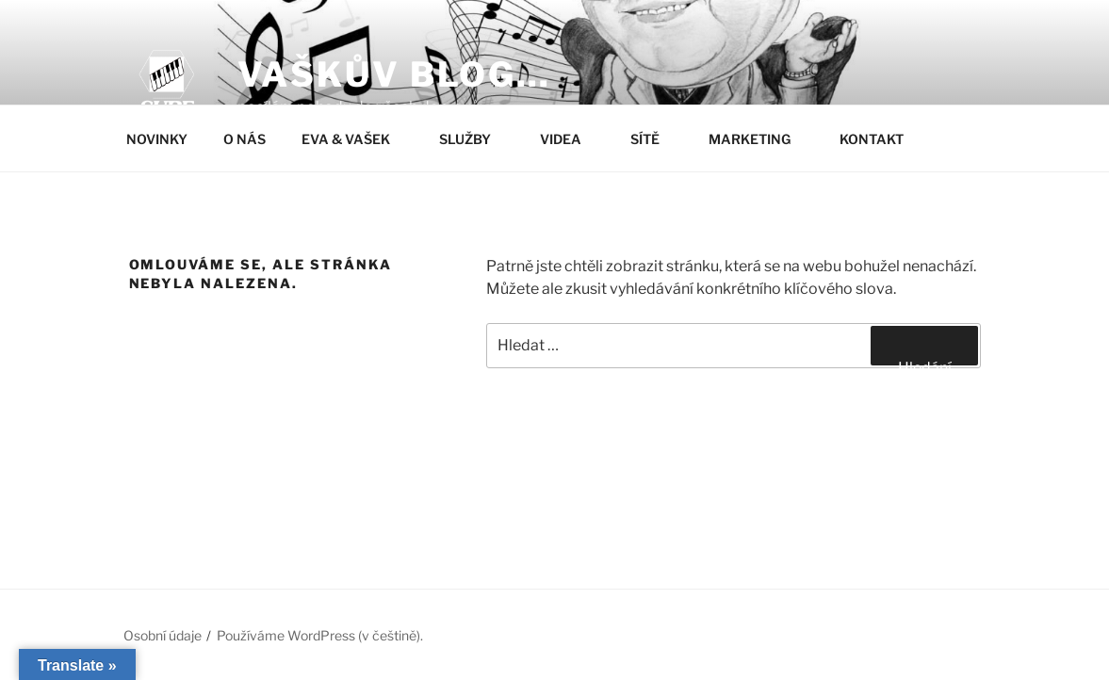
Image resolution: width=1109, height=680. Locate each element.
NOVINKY (157, 139)
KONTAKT (880, 139)
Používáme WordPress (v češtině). (320, 635)
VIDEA (569, 139)
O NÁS (244, 139)
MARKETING (758, 139)
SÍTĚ (653, 139)
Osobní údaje (162, 635)
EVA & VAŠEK (355, 139)
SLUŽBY (474, 139)
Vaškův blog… (394, 74)
